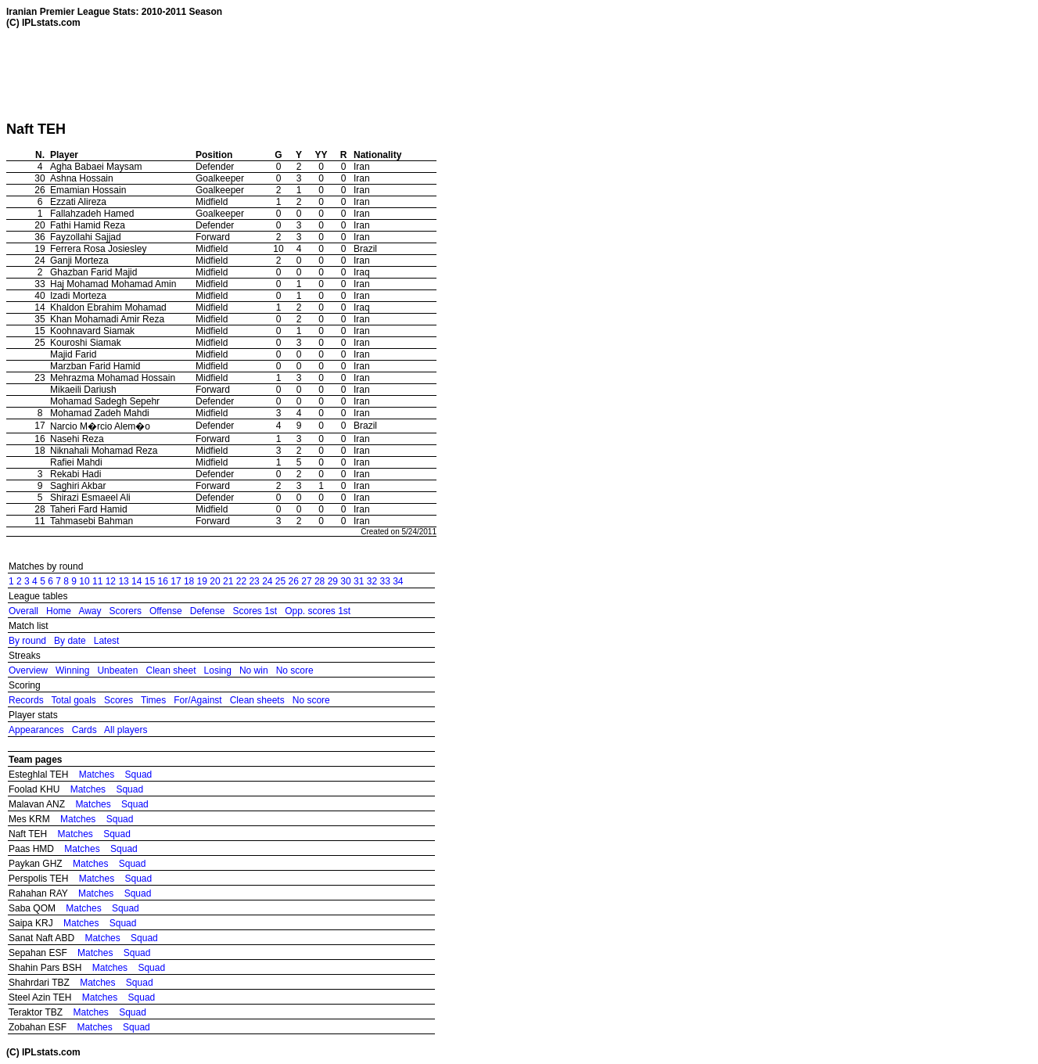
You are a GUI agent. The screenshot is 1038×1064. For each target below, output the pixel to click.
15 (150, 581)
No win (253, 670)
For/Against (197, 700)
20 (215, 581)
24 (267, 581)
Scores (118, 700)
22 (241, 581)
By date (70, 640)
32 (372, 581)
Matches (96, 774)
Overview (28, 670)
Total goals (73, 700)
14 (136, 581)
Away (89, 611)
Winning (72, 670)
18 (189, 581)
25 (280, 581)
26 (294, 581)
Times (153, 700)
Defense (207, 611)
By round (27, 640)
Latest (107, 640)
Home (58, 611)
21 (228, 581)
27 (306, 581)
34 (398, 581)
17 (176, 581)
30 (345, 581)
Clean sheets (257, 700)
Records (26, 700)
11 (97, 581)
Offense (165, 611)
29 (333, 581)
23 (254, 581)
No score (295, 670)
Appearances (36, 729)
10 (84, 581)
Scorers (126, 611)
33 (384, 581)
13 (123, 581)
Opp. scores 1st (317, 611)
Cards (84, 729)
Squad (139, 774)
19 (202, 581)
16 (163, 581)
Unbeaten (117, 670)
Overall (23, 611)
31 (359, 581)
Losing (218, 670)
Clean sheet (170, 670)
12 (111, 581)
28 (319, 581)
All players (125, 729)
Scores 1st (254, 611)
